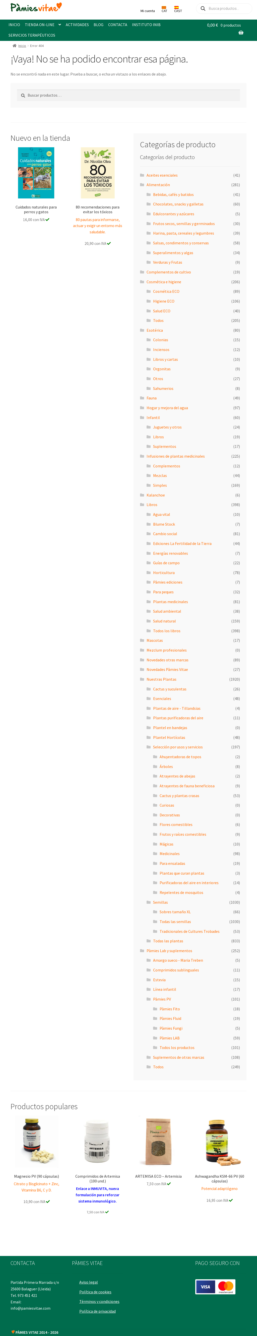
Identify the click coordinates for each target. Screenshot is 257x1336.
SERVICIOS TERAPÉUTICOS (32, 35)
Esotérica (155, 330)
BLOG (98, 24)
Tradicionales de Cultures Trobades (190, 931)
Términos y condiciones (101, 1299)
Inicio (22, 45)
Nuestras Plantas (161, 679)
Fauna (152, 397)
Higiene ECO (163, 301)
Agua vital (161, 514)
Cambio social (165, 533)
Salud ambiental (167, 611)
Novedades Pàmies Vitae (167, 669)
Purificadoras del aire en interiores (189, 882)
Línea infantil (164, 989)
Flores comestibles (176, 824)
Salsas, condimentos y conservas (181, 242)
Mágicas (166, 844)
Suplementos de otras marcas (178, 1057)
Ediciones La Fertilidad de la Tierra (182, 543)
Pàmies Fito (170, 1008)
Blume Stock (164, 524)
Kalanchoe (156, 495)
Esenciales (162, 698)
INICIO (14, 24)
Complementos (166, 465)
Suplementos (164, 446)
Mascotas (155, 640)
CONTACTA (117, 24)
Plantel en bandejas (170, 727)
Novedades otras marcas (167, 659)
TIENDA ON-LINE (39, 24)
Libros (158, 436)
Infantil (153, 417)
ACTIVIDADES (77, 24)
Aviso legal (90, 1280)
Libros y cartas (165, 359)
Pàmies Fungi (171, 1028)
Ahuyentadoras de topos (180, 756)
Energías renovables (170, 553)
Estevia (159, 979)
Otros (158, 378)
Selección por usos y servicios (178, 746)
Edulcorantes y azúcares (173, 213)
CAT (164, 9)
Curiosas (167, 805)
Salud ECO (161, 310)
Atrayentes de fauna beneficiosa (187, 785)
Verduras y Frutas (167, 262)
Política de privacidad (99, 1308)
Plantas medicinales (170, 601)
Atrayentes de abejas (177, 776)
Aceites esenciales (162, 175)
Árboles (166, 766)
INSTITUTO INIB (146, 24)
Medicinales (170, 853)
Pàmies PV (162, 999)
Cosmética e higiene (164, 281)
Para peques (163, 591)
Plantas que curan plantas (182, 873)
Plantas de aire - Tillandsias (177, 708)
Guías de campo (166, 562)
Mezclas (160, 475)
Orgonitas (162, 368)
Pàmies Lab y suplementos (169, 950)
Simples (160, 485)
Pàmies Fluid (170, 1018)
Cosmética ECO (166, 291)
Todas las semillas (175, 921)
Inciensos (161, 349)
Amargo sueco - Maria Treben (178, 960)
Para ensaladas (172, 863)
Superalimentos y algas (173, 252)
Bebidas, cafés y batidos (173, 194)
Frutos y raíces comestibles (183, 834)
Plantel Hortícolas (169, 737)
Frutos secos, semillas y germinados (184, 223)
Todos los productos (177, 1047)
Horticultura (164, 572)
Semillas (160, 902)
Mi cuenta (148, 11)
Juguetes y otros (167, 427)
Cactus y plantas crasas (179, 795)
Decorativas (170, 814)
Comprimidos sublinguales (176, 969)
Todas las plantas (168, 940)
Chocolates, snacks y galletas (178, 203)
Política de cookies (97, 1289)
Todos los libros (166, 630)
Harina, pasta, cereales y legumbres (183, 233)
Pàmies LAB (170, 1037)
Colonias (160, 339)
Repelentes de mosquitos (181, 892)
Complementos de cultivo (169, 271)
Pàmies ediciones (167, 582)
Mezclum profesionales (167, 650)
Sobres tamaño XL (175, 911)
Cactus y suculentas (169, 688)
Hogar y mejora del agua (167, 407)
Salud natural (164, 620)
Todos (158, 320)
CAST (178, 9)
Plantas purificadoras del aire (178, 717)
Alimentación (158, 184)
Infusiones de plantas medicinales (176, 456)
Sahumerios (163, 388)
